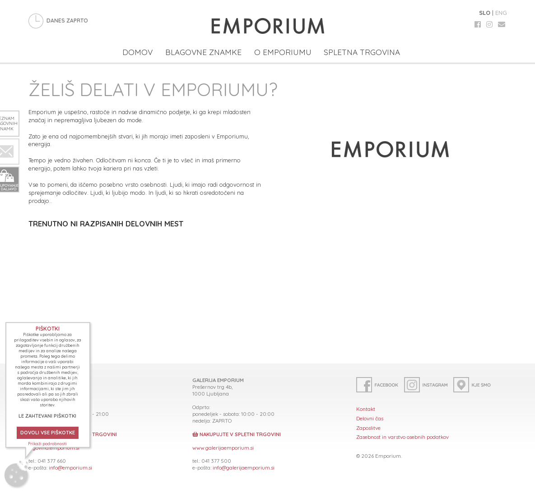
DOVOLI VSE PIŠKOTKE (47, 432)
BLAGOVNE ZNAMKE (203, 52)
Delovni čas (369, 418)
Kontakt (365, 408)
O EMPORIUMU (283, 52)
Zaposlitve (368, 427)
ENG (501, 12)
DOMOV (137, 52)
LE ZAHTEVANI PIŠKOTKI (47, 416)
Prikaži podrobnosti (47, 443)
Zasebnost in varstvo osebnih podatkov (402, 436)
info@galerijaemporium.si (243, 467)
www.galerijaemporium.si (223, 447)
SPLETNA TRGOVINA (362, 52)
